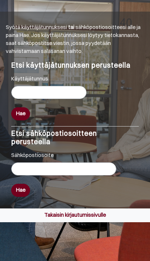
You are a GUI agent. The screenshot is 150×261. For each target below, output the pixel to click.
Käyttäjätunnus (29, 78)
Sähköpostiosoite (32, 155)
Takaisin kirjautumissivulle (75, 215)
